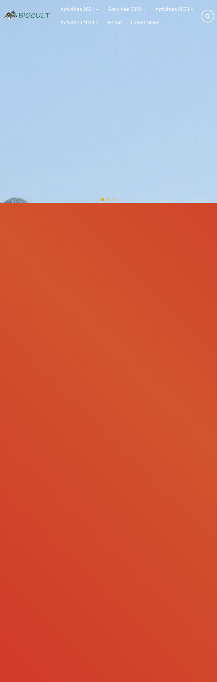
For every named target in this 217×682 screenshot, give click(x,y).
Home (115, 22)
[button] (102, 199)
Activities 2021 (79, 9)
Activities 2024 (79, 22)
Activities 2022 (127, 9)
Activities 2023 (174, 9)
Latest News (145, 22)
